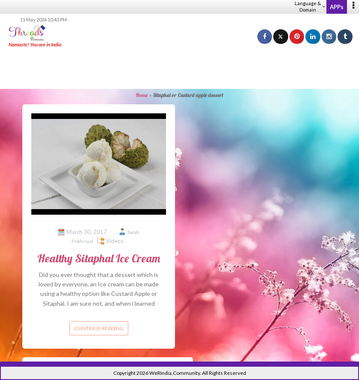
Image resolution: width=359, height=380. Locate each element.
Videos (115, 240)
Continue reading (99, 328)
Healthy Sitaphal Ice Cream (98, 258)
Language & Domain (310, 6)
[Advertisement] (179, 69)
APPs (337, 6)
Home (142, 95)
